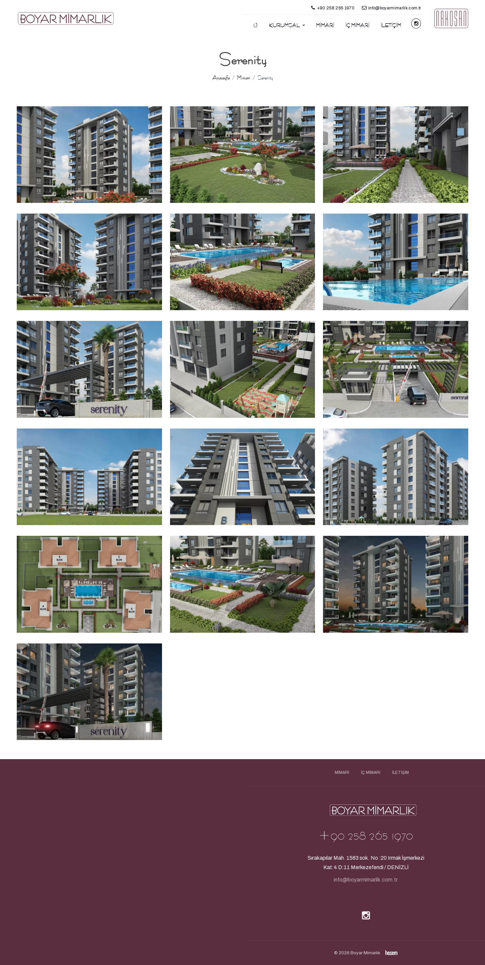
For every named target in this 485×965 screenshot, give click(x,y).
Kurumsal (285, 25)
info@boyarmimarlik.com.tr (366, 880)
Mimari (325, 25)
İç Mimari (357, 25)
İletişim (391, 25)
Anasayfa (221, 78)
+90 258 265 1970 (365, 835)
